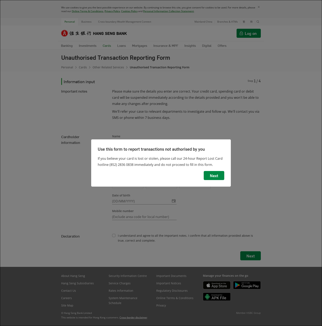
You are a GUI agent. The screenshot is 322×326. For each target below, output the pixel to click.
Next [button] (214, 175)
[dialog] (161, 163)
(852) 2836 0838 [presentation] (121, 164)
